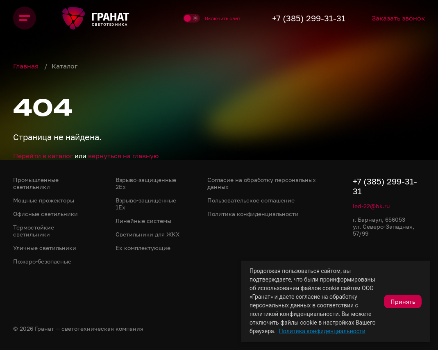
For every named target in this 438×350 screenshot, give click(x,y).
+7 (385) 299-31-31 (308, 18)
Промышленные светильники (36, 183)
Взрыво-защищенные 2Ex (146, 183)
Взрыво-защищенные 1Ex (146, 204)
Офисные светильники (45, 213)
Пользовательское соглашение (251, 200)
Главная (26, 66)
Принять (402, 301)
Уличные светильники (44, 247)
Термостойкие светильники (33, 231)
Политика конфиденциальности (322, 331)
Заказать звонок (398, 18)
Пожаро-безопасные (42, 261)
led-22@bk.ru (371, 205)
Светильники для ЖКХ (147, 234)
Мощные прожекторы (43, 200)
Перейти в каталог (43, 156)
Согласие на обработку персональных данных (261, 183)
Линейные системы (143, 220)
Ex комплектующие (143, 247)
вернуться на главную (123, 156)
